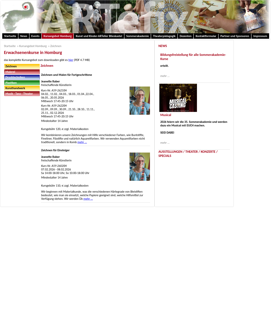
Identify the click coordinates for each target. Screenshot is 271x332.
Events (35, 36)
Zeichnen (55, 46)
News (23, 36)
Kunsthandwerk (15, 88)
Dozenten (186, 36)
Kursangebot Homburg (58, 36)
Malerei (10, 72)
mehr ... (82, 142)
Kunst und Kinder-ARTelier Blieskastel (99, 36)
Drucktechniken (15, 77)
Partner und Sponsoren (234, 36)
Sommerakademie (137, 36)
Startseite (10, 36)
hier (70, 60)
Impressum (260, 36)
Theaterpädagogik (164, 36)
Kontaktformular (206, 36)
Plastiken (11, 82)
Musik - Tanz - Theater (19, 93)
